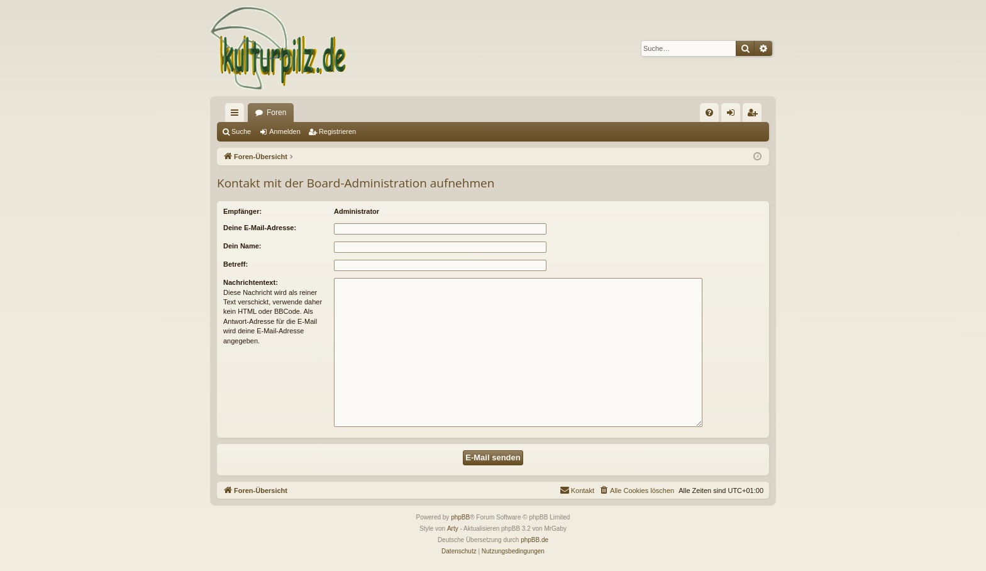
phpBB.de (534, 539)
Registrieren (337, 131)
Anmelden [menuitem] (733, 115)
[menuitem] (709, 112)
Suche (241, 131)
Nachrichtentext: (250, 282)
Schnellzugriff (237, 115)
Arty (452, 528)
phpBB (460, 517)
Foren (276, 112)
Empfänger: (242, 211)
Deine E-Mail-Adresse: (259, 227)
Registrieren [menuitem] (755, 115)
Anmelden (285, 131)
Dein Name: (242, 246)
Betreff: (235, 264)
